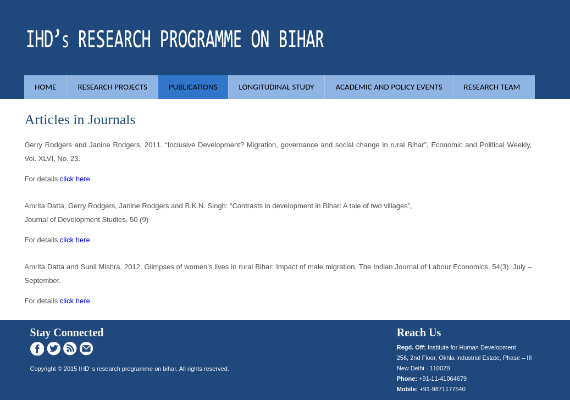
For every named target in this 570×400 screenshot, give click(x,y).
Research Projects (112, 87)
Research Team (492, 87)
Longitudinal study (276, 87)
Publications (193, 87)
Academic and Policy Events (388, 87)
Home (45, 87)
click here (75, 179)
